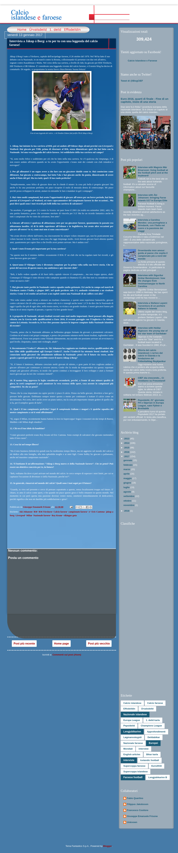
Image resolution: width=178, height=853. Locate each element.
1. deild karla (153, 720)
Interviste (128, 760)
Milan (29, 515)
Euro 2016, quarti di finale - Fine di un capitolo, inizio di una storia (144, 100)
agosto (128, 491)
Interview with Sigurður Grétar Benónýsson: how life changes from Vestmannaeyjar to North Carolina (151, 281)
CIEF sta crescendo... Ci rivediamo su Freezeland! (151, 379)
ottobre (128, 500)
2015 (127, 447)
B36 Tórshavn (45, 511)
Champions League (151, 725)
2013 (127, 438)
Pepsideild (129, 725)
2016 (127, 452)
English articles (131, 754)
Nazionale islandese (135, 714)
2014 (127, 443)
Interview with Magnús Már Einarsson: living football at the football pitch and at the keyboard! (153, 171)
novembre (129, 505)
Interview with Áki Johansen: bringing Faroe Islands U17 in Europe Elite (152, 198)
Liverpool (20, 515)
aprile (127, 473)
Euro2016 (156, 766)
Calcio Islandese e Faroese (142, 60)
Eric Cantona (98, 511)
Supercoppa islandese (135, 771)
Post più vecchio (99, 643)
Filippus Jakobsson (137, 804)
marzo (127, 469)
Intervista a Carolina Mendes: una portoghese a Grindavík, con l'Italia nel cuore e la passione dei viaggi (152, 225)
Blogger (107, 846)
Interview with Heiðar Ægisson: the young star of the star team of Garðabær (152, 331)
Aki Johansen (26, 511)
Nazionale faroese (42, 515)
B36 (36, 511)
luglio (127, 487)
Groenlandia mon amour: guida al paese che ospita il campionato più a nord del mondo (152, 254)
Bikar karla (152, 754)
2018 (127, 510)
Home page (61, 643)
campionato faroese (78, 511)
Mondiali (128, 748)
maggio (128, 478)
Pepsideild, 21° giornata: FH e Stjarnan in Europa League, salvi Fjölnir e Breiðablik (151, 404)
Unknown (132, 822)
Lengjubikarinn (132, 731)
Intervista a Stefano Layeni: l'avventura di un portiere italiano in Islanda (153, 306)
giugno (128, 482)
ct (89, 511)
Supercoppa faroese (134, 766)
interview (143, 748)
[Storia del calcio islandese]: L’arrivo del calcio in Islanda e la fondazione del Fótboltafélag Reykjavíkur (152, 355)
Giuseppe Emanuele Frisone (142, 816)
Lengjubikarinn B (157, 777)
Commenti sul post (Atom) (67, 654)
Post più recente (24, 643)
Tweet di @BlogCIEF (132, 80)
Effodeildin (129, 708)
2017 (127, 456)
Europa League (131, 720)
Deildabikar (154, 737)
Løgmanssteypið (132, 737)
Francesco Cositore (137, 810)
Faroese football (132, 777)
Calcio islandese (132, 703)
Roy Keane (57, 515)
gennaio (128, 460)
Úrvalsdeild (147, 708)
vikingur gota (70, 515)
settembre (129, 496)
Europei (153, 743)
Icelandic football (149, 760)
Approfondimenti (156, 731)
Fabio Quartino (135, 798)
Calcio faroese (60, 511)
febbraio (128, 465)
